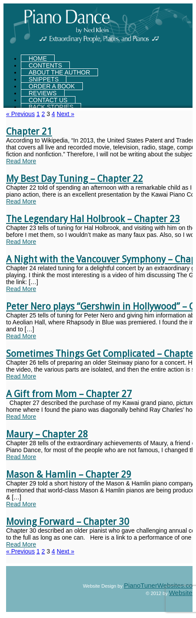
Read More (21, 161)
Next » (65, 113)
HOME (38, 58)
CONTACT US (48, 100)
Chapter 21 (29, 131)
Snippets (44, 79)
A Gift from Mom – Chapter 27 (69, 393)
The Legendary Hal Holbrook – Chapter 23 (93, 219)
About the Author (59, 72)
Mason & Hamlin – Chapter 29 (68, 474)
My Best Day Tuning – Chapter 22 (74, 178)
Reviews (43, 93)
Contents (45, 65)
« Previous (20, 113)
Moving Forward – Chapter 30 (67, 521)
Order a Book (52, 86)
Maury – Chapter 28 (47, 434)
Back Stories (51, 107)
